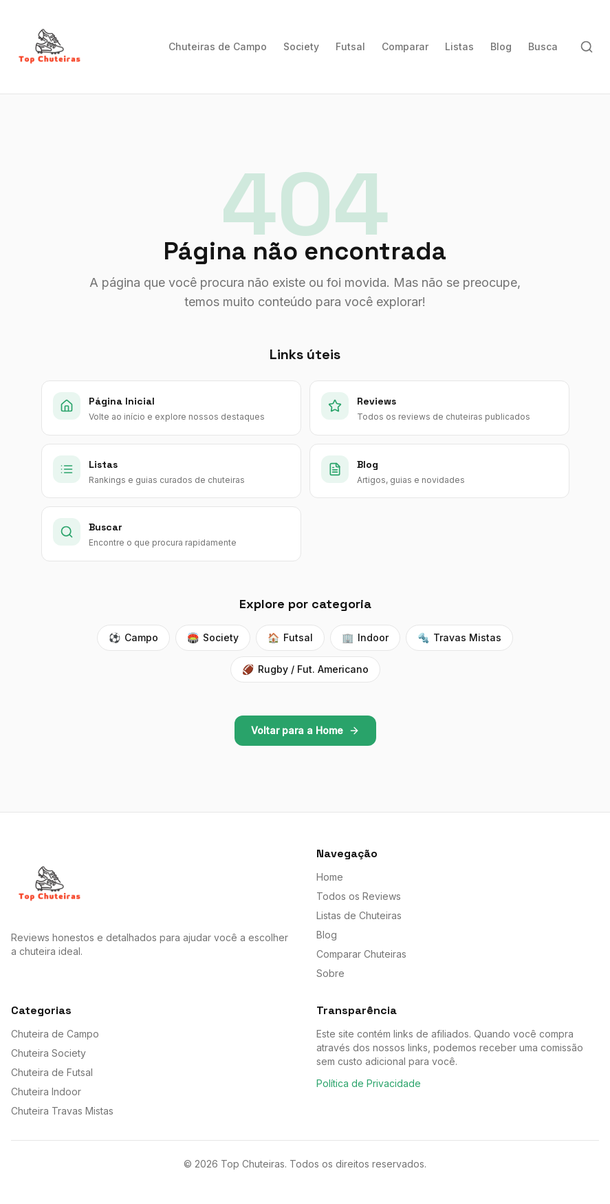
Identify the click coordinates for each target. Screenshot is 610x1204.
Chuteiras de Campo (217, 46)
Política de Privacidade (368, 1083)
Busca (543, 46)
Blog (501, 46)
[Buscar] (586, 46)
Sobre (330, 973)
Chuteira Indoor (46, 1091)
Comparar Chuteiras (361, 954)
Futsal (350, 46)
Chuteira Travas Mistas (62, 1111)
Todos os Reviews (358, 896)
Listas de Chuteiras (359, 915)
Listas (459, 46)
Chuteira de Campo (55, 1034)
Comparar (405, 46)
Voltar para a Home (305, 730)
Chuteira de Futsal (52, 1072)
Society (301, 46)
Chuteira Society (48, 1053)
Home (329, 877)
